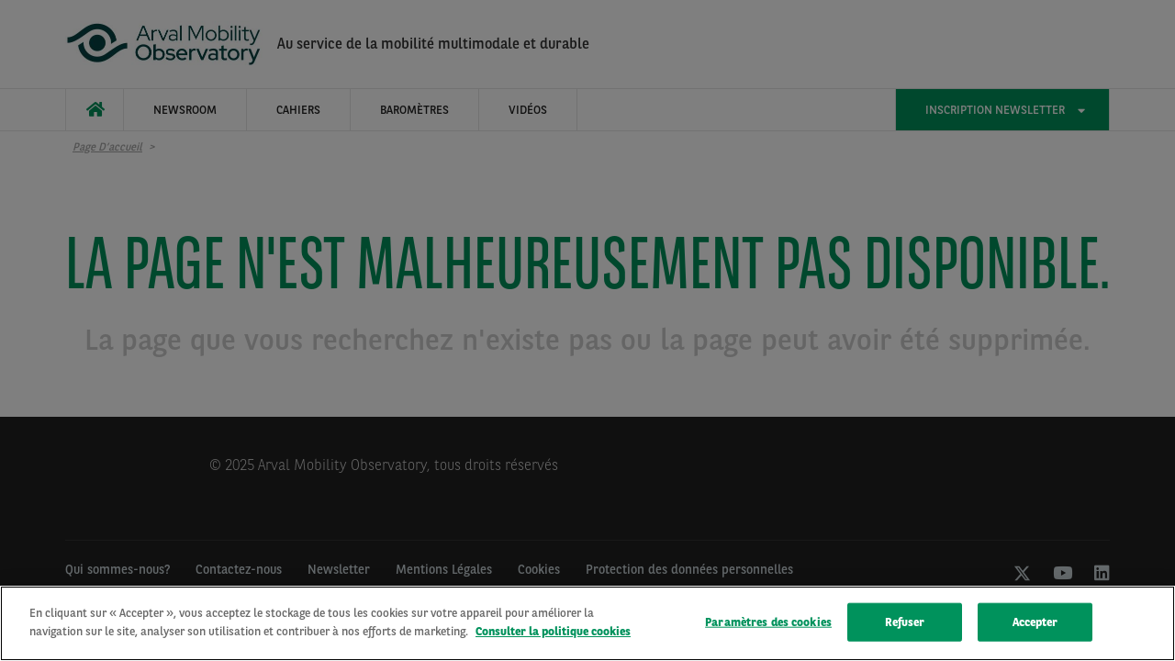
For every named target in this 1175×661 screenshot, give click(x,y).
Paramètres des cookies (768, 626)
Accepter (1035, 626)
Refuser (905, 626)
